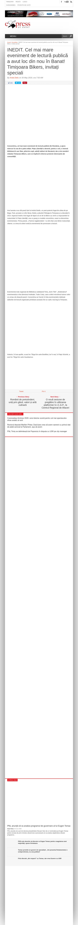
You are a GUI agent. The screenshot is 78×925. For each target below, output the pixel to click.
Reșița (18, 2)
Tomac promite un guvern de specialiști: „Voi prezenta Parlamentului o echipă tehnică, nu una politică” (42, 851)
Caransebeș (10, 5)
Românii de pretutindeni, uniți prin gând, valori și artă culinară (23, 402)
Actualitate (14, 42)
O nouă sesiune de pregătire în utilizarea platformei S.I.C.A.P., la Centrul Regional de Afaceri (55, 403)
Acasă (9, 42)
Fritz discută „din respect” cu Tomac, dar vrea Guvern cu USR (39, 858)
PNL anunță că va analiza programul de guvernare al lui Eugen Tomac (39, 826)
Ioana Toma (10, 828)
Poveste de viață (23, 5)
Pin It (43, 391)
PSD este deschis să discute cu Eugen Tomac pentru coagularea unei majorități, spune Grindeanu (42, 842)
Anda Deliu (14, 78)
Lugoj (25, 2)
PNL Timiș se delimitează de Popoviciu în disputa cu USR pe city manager (37, 431)
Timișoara (10, 2)
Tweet (21, 391)
